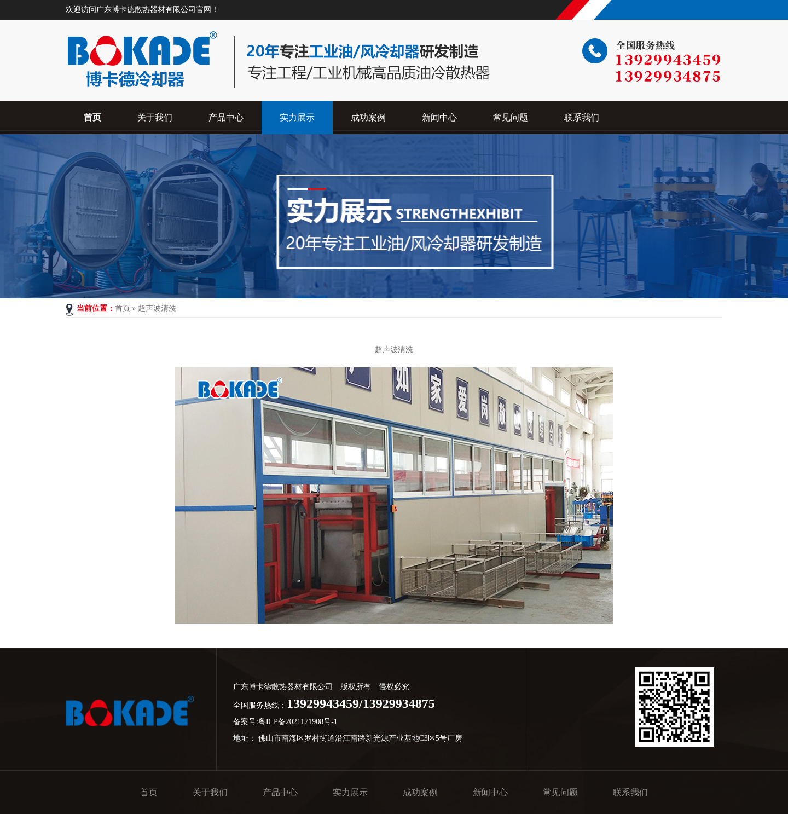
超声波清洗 (157, 308)
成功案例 (420, 792)
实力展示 (350, 792)
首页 (122, 308)
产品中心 (280, 792)
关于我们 (210, 792)
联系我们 (630, 792)
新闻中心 (490, 792)
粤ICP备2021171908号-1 (298, 722)
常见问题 (560, 792)
